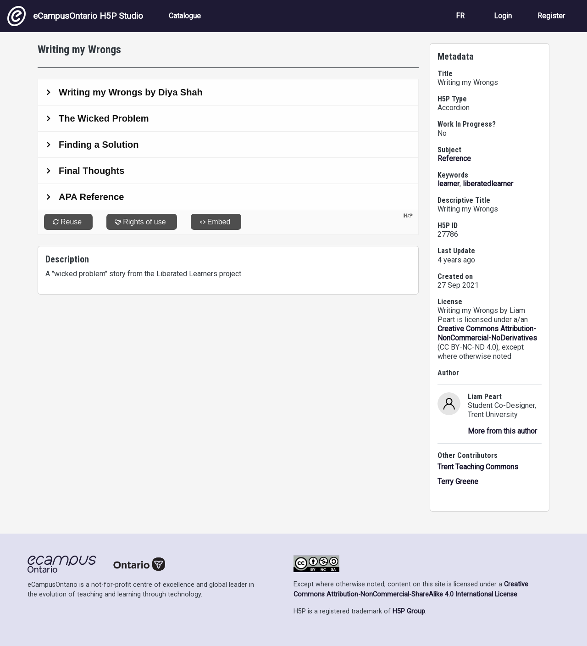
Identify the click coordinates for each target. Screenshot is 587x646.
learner (448, 183)
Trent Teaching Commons (477, 466)
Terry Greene (457, 481)
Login (503, 15)
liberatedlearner (488, 183)
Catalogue (185, 15)
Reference (454, 158)
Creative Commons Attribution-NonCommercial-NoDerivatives (487, 333)
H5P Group (409, 611)
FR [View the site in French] (460, 15)
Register (551, 15)
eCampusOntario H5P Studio (75, 16)
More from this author (502, 431)
